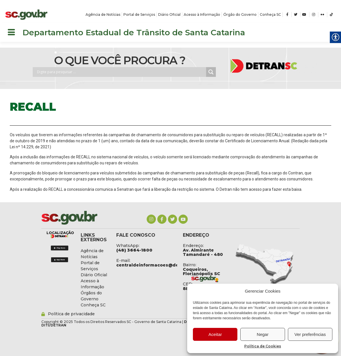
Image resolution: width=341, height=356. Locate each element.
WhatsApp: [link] (128, 245)
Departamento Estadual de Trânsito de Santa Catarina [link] (133, 32)
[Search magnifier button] (211, 72)
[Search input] (121, 72)
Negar (263, 334)
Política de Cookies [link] (262, 346)
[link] (26, 14)
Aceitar (215, 334)
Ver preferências (310, 334)
